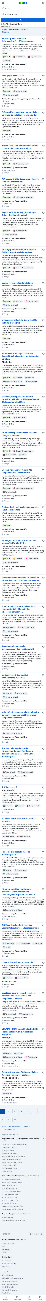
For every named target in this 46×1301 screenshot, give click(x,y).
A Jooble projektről (8, 1243)
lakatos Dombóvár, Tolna (10, 1200)
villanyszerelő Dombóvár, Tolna (12, 1182)
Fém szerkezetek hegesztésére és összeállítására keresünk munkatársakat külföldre (20, 356)
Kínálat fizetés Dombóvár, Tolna (12, 1209)
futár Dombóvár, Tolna (9, 1203)
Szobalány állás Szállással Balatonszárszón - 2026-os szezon (18, 39)
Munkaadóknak (7, 1261)
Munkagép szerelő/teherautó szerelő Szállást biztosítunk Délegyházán (19, 250)
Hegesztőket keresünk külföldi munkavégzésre (16, 853)
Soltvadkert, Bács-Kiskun (10, 1153)
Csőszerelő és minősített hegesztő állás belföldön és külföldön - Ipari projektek (20, 113)
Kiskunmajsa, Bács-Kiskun (10, 1147)
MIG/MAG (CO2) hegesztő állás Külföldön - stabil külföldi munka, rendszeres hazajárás (20, 1032)
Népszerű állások (7, 1218)
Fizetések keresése (8, 1287)
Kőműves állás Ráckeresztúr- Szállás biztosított (19, 819)
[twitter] (36, 1234)
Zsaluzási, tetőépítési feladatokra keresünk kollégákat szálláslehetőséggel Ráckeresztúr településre (20, 399)
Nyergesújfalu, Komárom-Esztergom (13, 1156)
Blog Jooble (5, 1267)
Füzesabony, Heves (8, 1150)
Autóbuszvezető (9, 787)
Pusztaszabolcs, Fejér (9, 1165)
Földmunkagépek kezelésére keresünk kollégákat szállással (19, 434)
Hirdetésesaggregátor (9, 1264)
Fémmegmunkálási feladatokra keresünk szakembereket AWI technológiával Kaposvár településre (18, 892)
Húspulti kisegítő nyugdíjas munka (17, 962)
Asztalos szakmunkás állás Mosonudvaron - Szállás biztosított (18, 647)
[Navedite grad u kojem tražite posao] (23, 14)
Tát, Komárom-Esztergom (10, 1168)
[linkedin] (42, 1234)
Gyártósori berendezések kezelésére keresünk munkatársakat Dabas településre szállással (18, 996)
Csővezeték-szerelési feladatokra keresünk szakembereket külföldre (18, 284)
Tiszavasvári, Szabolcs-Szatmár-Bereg (14, 1144)
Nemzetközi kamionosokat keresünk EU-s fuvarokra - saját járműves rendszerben (20, 579)
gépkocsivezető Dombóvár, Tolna (12, 1206)
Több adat (7, 32)
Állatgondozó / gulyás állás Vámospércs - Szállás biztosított (20, 508)
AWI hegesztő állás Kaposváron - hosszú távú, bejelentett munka (20, 180)
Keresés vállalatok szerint (10, 1290)
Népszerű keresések (10, 1135)
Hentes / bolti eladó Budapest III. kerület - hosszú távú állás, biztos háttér (20, 146)
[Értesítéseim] (43, 3)
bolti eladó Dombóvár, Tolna (11, 1179)
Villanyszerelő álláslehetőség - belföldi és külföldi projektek (19, 321)
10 (15, 1120)
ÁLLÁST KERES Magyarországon (12, 1278)
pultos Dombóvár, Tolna (9, 1197)
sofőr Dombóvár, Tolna (9, 1185)
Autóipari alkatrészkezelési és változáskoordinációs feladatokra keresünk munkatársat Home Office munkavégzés (18, 752)
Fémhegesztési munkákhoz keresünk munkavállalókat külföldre (19, 541)
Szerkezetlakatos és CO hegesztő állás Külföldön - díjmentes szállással (20, 1073)
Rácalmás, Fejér (7, 1171)
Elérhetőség (6, 1249)
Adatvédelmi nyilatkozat (10, 1284)
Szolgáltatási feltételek (9, 1281)
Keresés (23, 20)
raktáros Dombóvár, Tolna (10, 1188)
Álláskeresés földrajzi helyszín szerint (14, 1220)
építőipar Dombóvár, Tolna (10, 1194)
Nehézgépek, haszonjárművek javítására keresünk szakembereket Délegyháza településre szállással (20, 715)
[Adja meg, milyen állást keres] (23, 8)
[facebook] (31, 1234)
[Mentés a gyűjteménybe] (43, 39)
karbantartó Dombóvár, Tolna (11, 1191)
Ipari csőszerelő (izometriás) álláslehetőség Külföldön (15, 676)
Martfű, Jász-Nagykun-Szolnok (12, 1162)
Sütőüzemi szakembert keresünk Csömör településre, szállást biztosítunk (20, 926)
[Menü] (3, 3)
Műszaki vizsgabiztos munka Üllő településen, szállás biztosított (17, 471)
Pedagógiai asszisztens (13, 76)
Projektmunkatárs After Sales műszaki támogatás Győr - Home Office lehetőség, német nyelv (19, 609)
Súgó (3, 1246)
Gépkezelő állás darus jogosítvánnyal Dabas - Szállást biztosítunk (19, 213)
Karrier (4, 1252)
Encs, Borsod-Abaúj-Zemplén (11, 1159)
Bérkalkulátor (6, 1293)
